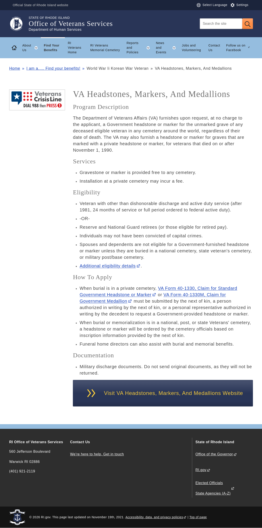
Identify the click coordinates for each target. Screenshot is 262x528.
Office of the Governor (214, 454)
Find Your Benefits (51, 48)
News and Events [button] (167, 47)
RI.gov (201, 470)
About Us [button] (31, 48)
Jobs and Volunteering (191, 48)
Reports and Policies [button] (139, 47)
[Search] (221, 23)
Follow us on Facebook (235, 48)
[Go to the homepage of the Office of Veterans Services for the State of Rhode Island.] (19, 23)
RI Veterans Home (74, 47)
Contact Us (214, 48)
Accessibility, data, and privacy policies (154, 517)
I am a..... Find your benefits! (53, 68)
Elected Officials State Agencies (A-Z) (213, 488)
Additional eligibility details (108, 265)
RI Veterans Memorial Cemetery (105, 48)
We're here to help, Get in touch (97, 454)
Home (14, 68)
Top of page (198, 517)
